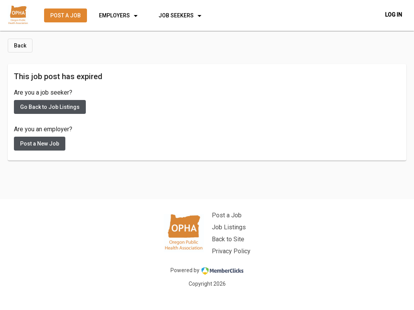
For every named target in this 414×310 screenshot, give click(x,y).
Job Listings (229, 227)
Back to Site (228, 239)
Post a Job (227, 215)
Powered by (207, 271)
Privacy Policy (231, 251)
